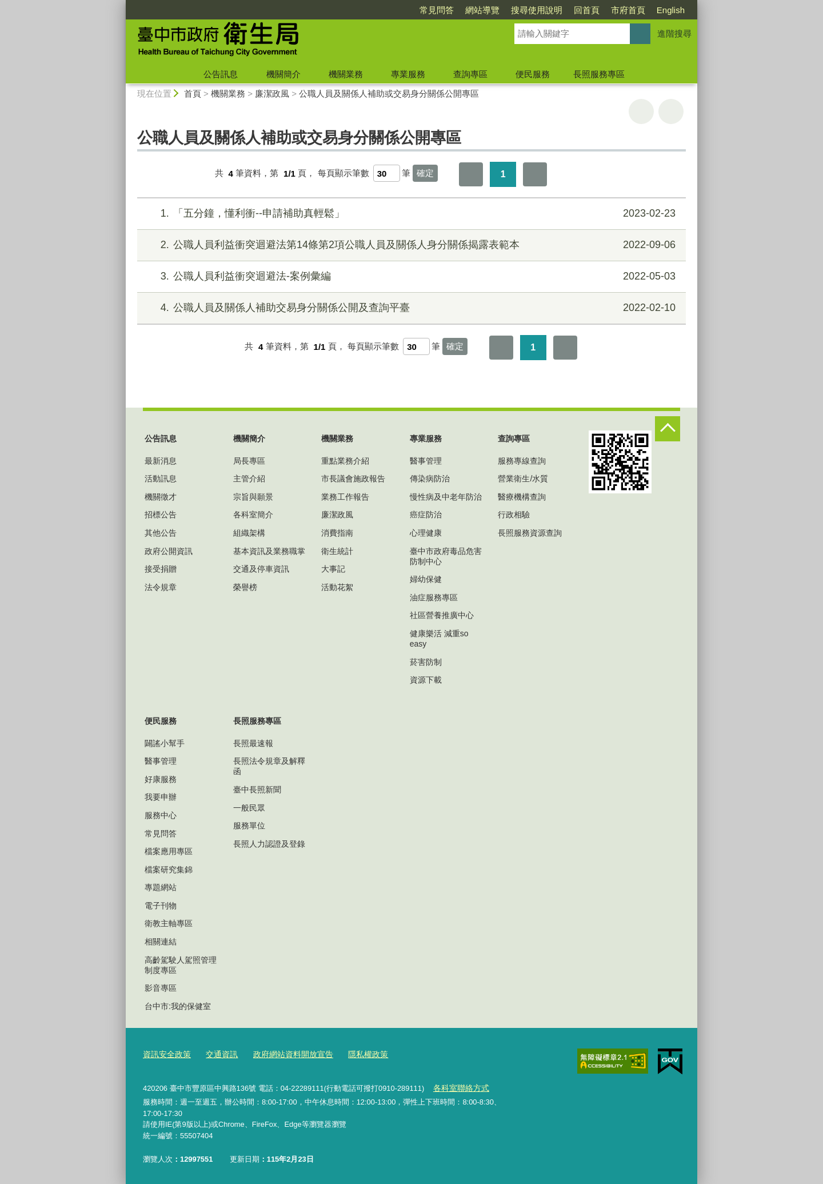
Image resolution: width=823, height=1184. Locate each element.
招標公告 (161, 514)
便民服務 (533, 74)
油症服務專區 (434, 597)
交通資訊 (217, 1053)
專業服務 (408, 74)
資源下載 (426, 679)
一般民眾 (249, 807)
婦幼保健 (426, 579)
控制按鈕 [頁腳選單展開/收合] (667, 428)
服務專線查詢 (522, 460)
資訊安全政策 (165, 1053)
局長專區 (249, 460)
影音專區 (161, 987)
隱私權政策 (355, 1053)
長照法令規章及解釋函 (269, 766)
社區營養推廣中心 (442, 615)
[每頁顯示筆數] (386, 173)
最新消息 (161, 460)
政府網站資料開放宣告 (284, 1053)
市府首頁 (628, 10)
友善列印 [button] (641, 111)
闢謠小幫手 (165, 743)
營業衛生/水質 (523, 478)
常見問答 (437, 10)
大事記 (333, 568)
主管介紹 (249, 478)
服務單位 (249, 825)
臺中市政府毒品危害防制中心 (446, 556)
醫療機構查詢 (522, 496)
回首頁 (587, 10)
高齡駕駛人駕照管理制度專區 (181, 965)
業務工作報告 (345, 496)
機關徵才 (161, 496)
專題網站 (161, 887)
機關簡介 (283, 74)
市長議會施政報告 (353, 478)
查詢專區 (470, 74)
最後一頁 (535, 174)
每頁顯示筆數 (343, 173)
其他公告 (161, 532)
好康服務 (161, 779)
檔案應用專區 (169, 851)
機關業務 (346, 74)
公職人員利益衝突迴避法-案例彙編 (410, 276)
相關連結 (161, 941)
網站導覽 (482, 10)
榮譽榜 (245, 587)
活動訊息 (161, 478)
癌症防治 (426, 514)
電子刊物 (161, 905)
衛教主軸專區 (169, 923)
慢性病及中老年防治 (446, 496)
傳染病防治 (430, 478)
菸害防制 (426, 662)
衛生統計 (337, 551)
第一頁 (471, 174)
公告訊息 (220, 74)
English (671, 10)
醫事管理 (426, 460)
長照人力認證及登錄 (269, 843)
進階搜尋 (674, 33)
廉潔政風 (272, 93)
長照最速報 (253, 743)
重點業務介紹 (345, 460)
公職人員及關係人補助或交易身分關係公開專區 (389, 93)
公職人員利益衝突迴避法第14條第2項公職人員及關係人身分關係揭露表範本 (410, 245)
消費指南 (337, 532)
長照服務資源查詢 (530, 532)
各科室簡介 (253, 514)
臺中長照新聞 (257, 789)
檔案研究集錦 (169, 869)
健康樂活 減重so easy (439, 638)
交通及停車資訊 (261, 568)
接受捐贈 (161, 568)
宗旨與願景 (253, 496)
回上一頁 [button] (671, 111)
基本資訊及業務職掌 (269, 551)
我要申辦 (161, 797)
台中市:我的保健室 (178, 1006)
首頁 (192, 93)
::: (121, 5)
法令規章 (161, 587)
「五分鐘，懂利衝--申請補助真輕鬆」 (410, 213)
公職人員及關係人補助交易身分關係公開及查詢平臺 (410, 308)
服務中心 (161, 815)
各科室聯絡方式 (459, 1085)
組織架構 (249, 532)
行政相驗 (514, 514)
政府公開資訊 (169, 551)
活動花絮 (337, 587)
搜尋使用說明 (536, 10)
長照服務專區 (599, 74)
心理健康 (426, 532)
